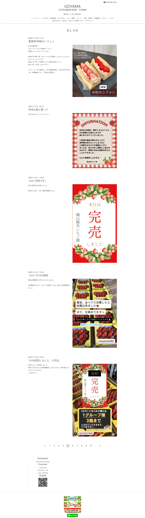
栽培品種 (53, 18)
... (95, 446)
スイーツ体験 (70, 18)
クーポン (111, 18)
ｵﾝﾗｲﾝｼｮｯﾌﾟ (89, 20)
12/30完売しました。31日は (44, 360)
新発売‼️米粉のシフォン (41, 41)
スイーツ (79, 18)
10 (91, 446)
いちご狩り (44, 18)
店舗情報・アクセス (100, 18)
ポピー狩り (61, 18)
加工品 (64, 20)
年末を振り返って (38, 109)
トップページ (35, 18)
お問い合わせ (56, 20)
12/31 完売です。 (38, 181)
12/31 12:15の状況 (38, 275)
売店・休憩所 (88, 18)
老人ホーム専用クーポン (76, 20)
